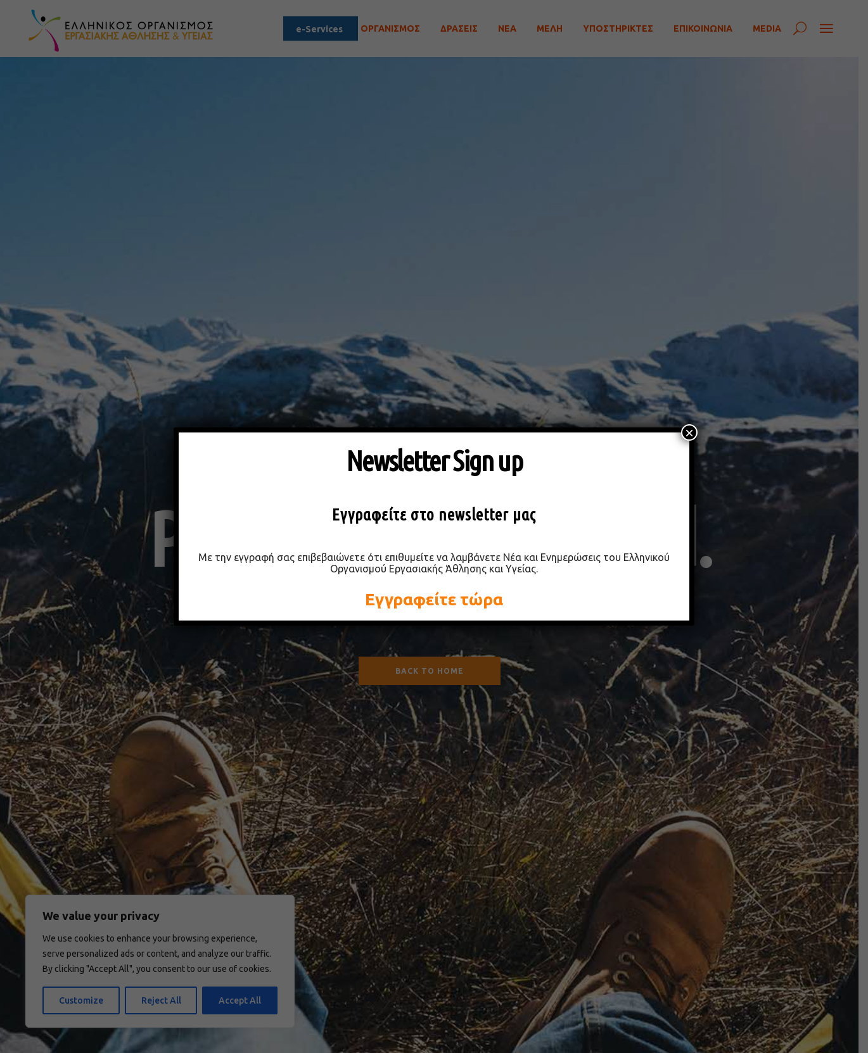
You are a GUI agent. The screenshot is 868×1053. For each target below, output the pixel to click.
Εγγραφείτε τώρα (434, 599)
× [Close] (689, 432)
